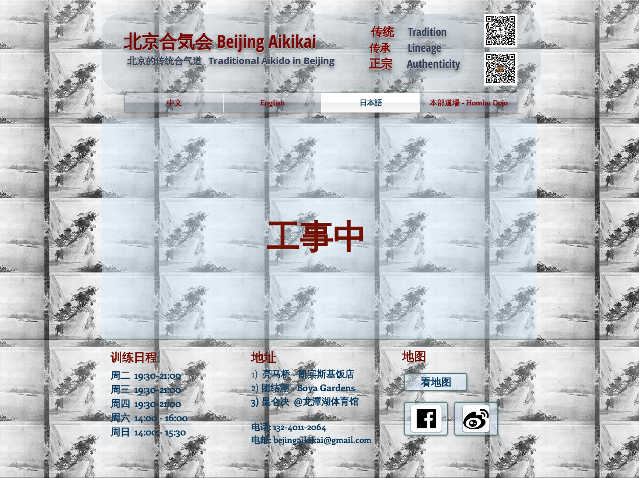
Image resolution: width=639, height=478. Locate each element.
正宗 (380, 63)
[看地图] (435, 382)
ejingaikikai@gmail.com (324, 439)
